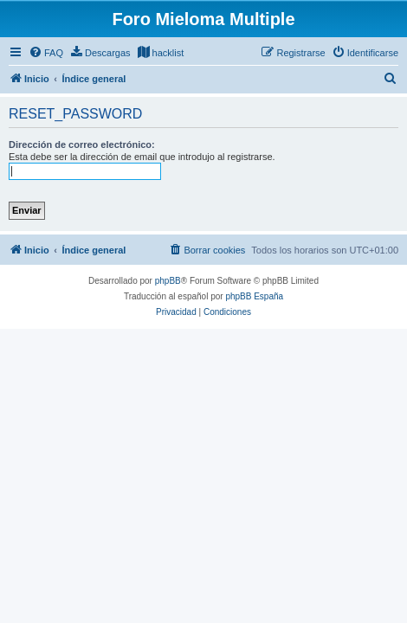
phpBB (168, 281)
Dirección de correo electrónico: (82, 144)
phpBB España (254, 296)
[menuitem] (46, 52)
